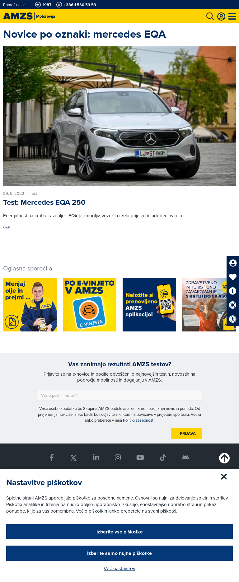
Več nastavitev (119, 568)
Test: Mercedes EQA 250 (44, 202)
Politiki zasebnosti (138, 420)
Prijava (188, 433)
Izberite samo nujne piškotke (119, 553)
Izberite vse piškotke (119, 531)
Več (6, 228)
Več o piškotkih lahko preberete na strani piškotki (126, 511)
